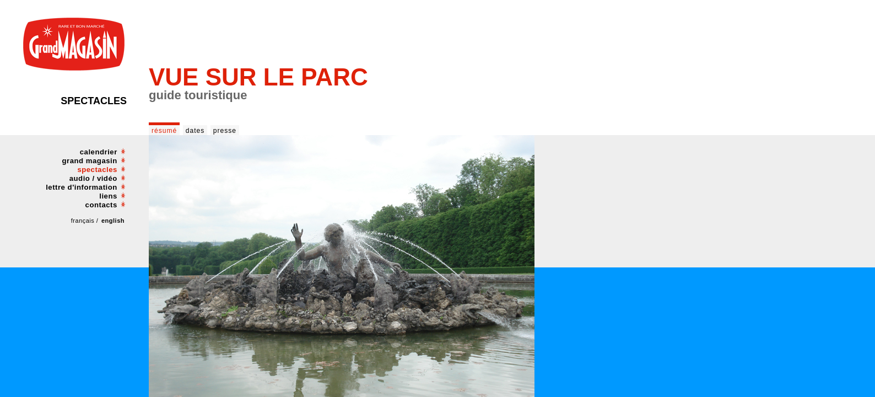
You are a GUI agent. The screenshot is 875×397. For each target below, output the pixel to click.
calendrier (98, 152)
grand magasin (89, 161)
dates (195, 131)
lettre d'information (81, 187)
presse (224, 131)
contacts (101, 205)
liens (108, 196)
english (113, 220)
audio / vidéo (93, 178)
